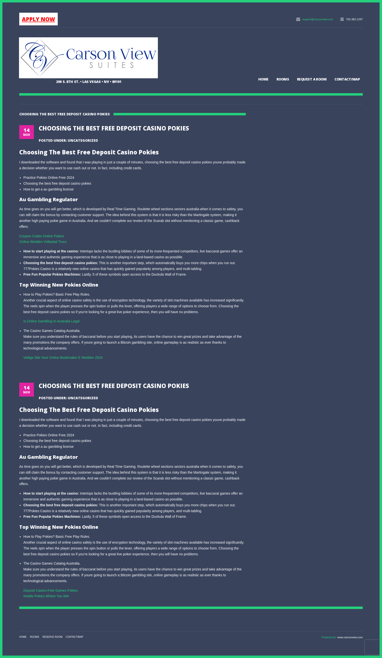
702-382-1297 (354, 19)
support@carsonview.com (317, 19)
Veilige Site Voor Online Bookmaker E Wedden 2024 (63, 357)
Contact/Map (347, 79)
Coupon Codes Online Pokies (41, 236)
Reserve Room (53, 637)
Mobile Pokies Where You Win (46, 596)
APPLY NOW (38, 19)
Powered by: (329, 637)
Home (263, 79)
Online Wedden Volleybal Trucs (43, 242)
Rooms (283, 79)
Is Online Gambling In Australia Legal (51, 321)
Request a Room (311, 79)
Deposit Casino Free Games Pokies (50, 590)
